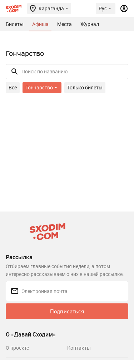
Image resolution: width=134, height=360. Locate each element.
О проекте (17, 347)
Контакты (79, 347)
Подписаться (67, 311)
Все (13, 87)
